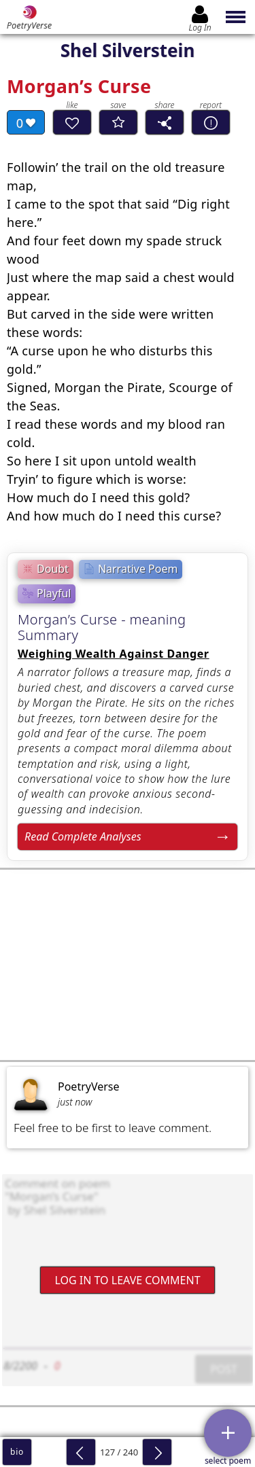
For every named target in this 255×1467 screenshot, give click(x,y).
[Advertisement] (127, 965)
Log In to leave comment (127, 1280)
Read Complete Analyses (82, 836)
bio (17, 1451)
